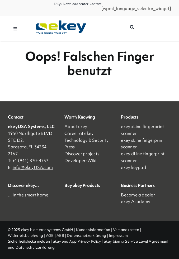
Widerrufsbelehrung (25, 235)
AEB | (61, 235)
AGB (50, 235)
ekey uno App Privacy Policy (77, 241)
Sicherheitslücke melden (29, 241)
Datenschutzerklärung (86, 235)
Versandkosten (126, 229)
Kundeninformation (93, 229)
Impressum (118, 235)
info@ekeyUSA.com (33, 167)
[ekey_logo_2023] (61, 22)
